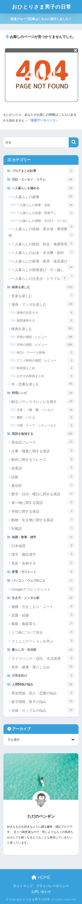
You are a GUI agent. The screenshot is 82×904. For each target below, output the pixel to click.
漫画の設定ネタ (46, 312)
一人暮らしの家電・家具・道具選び (43, 262)
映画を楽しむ (43, 328)
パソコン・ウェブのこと (43, 580)
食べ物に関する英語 (43, 502)
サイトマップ (23, 886)
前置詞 (43, 467)
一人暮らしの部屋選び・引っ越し (43, 271)
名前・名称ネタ (43, 562)
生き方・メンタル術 (43, 597)
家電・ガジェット (43, 571)
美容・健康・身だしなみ (43, 666)
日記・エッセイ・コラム (43, 179)
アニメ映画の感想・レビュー (46, 360)
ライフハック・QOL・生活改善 (43, 658)
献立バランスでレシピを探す (43, 401)
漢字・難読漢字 (43, 554)
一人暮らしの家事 (43, 196)
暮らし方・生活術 (43, 649)
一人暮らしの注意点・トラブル (39, 278)
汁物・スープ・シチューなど (46, 425)
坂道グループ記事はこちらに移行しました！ (41, 19)
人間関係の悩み (43, 684)
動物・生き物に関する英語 (43, 519)
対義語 (43, 528)
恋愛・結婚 (43, 614)
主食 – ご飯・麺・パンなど (46, 409)
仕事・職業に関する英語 (43, 450)
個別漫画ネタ (46, 320)
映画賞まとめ (46, 368)
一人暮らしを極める (43, 188)
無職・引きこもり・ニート (43, 606)
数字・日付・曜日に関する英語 (43, 493)
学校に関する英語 (43, 511)
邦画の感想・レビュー (46, 337)
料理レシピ (43, 392)
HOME (40, 877)
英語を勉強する (43, 433)
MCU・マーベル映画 (46, 352)
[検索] (74, 142)
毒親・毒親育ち (43, 623)
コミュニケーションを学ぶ (43, 640)
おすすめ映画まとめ (46, 376)
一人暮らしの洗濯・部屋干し (46, 213)
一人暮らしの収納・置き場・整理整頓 (42, 232)
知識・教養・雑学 (43, 537)
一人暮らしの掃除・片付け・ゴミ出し (46, 222)
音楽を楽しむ (43, 295)
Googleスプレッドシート (43, 588)
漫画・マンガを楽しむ (43, 304)
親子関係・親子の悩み (43, 701)
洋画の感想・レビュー (46, 344)
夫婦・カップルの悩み (43, 710)
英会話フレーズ (43, 441)
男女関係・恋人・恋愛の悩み (43, 692)
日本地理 (43, 545)
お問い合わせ (41, 891)
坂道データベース (43, 120)
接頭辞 (43, 485)
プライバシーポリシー (52, 886)
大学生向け (43, 675)
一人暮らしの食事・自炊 (46, 205)
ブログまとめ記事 (43, 170)
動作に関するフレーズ (43, 459)
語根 (43, 476)
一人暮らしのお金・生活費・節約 (43, 252)
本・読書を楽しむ (43, 383)
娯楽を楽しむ (43, 287)
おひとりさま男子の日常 (41, 7)
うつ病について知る (43, 631)
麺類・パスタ (46, 417)
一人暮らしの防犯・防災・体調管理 (43, 243)
